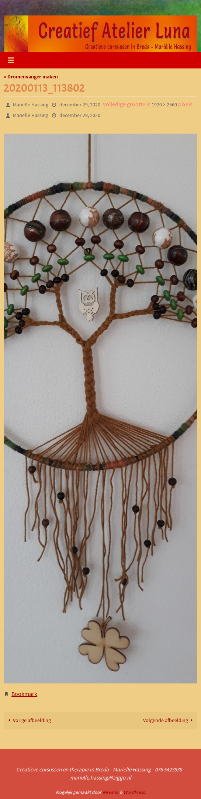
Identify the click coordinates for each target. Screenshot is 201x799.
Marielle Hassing (30, 104)
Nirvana (110, 792)
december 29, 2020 (79, 104)
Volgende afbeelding (169, 720)
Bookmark (24, 693)
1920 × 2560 (164, 104)
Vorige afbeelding (28, 720)
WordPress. (135, 792)
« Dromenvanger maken (31, 76)
